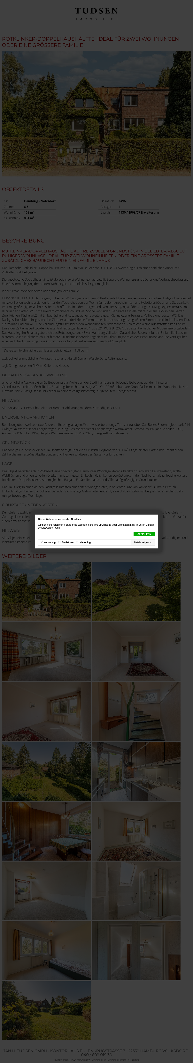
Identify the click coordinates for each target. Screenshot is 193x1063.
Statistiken (68, 542)
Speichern (144, 534)
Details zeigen (141, 542)
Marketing (85, 542)
